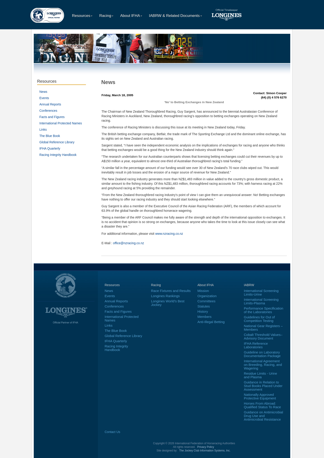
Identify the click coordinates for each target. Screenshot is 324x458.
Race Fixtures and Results (171, 291)
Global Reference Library (56, 142)
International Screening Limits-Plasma (261, 301)
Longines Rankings (165, 296)
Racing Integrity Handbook (57, 155)
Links (43, 129)
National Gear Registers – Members (263, 327)
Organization (207, 296)
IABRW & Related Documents (175, 16)
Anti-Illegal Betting (211, 322)
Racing (106, 16)
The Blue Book (49, 136)
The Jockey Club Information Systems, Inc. (204, 450)
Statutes (204, 306)
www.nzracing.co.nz (169, 233)
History (203, 311)
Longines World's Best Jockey (167, 303)
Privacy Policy (205, 447)
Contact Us (112, 432)
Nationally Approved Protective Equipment (260, 396)
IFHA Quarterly (49, 148)
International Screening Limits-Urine (261, 292)
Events (44, 98)
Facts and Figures (52, 117)
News (43, 91)
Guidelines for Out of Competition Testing (259, 319)
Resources (82, 16)
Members (205, 317)
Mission (203, 291)
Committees (207, 301)
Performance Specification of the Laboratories (263, 310)
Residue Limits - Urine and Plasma (260, 375)
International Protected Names (60, 123)
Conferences (48, 110)
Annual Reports (50, 104)
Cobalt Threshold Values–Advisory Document (263, 336)
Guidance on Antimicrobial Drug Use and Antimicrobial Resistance (263, 415)
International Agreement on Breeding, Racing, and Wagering (263, 364)
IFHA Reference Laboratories (256, 345)
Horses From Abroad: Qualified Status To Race (262, 405)
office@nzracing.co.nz (128, 243)
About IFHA (131, 16)
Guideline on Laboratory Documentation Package (262, 354)
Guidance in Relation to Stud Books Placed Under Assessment (263, 385)
